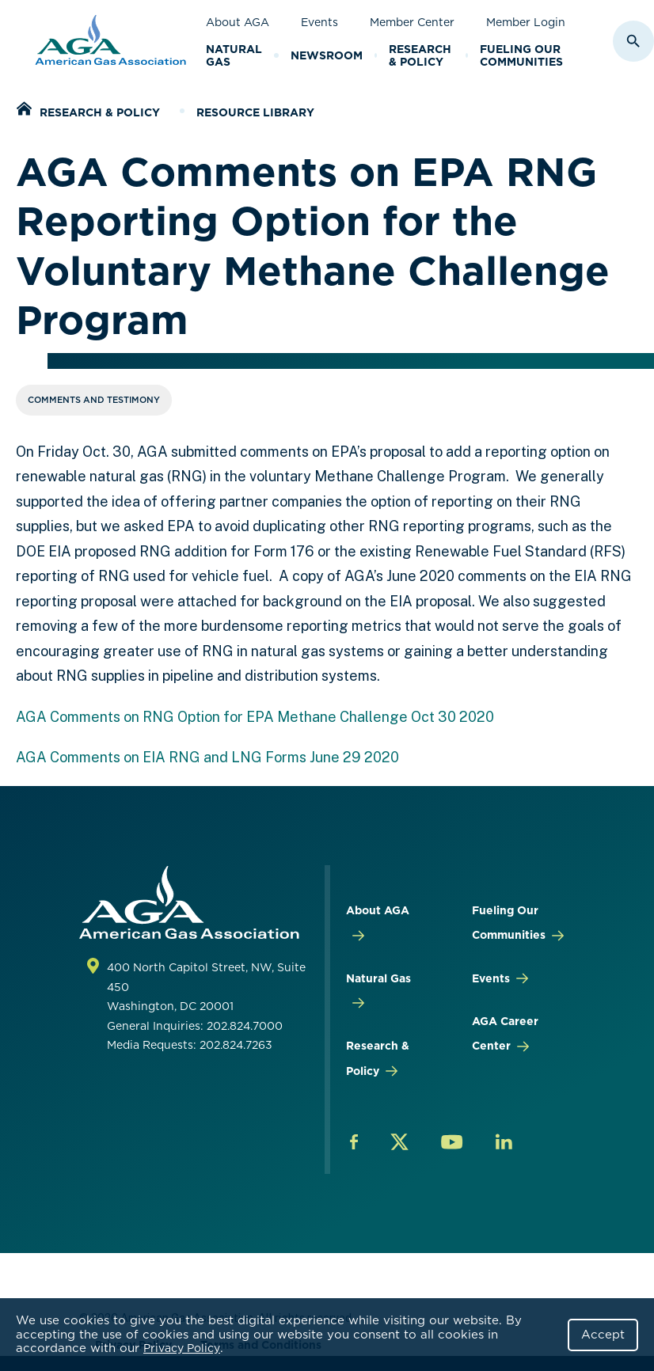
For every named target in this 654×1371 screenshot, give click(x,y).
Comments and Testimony (94, 399)
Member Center (412, 22)
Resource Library (255, 112)
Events (319, 22)
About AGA (237, 22)
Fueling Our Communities (521, 56)
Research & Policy (420, 56)
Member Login (525, 22)
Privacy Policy (181, 1348)
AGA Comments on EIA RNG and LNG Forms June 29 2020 (207, 757)
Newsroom (327, 55)
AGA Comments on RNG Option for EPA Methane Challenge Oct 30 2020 (255, 716)
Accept (603, 1334)
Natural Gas (234, 56)
